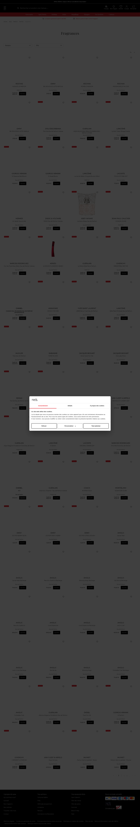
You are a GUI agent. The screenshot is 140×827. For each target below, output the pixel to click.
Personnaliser (70, 426)
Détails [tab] (70, 405)
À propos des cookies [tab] (97, 405)
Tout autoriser (96, 426)
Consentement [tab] (43, 405)
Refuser (44, 426)
